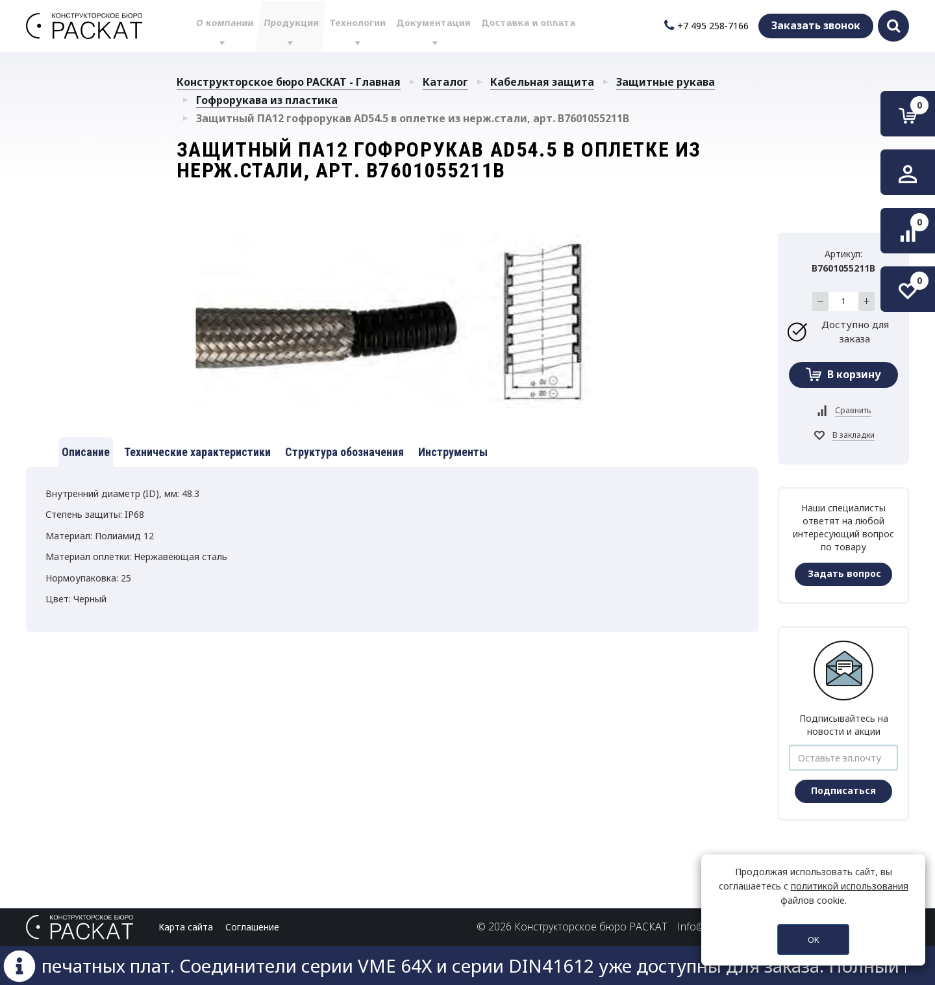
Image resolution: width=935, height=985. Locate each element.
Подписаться (843, 790)
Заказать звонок (815, 25)
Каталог (445, 82)
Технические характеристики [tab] (197, 452)
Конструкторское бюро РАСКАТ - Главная (289, 82)
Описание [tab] (86, 452)
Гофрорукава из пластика (267, 100)
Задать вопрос (844, 573)
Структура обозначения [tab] (344, 452)
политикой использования (849, 886)
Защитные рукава (665, 82)
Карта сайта (185, 927)
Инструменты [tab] (453, 452)
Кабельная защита (542, 82)
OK (813, 939)
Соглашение (252, 927)
